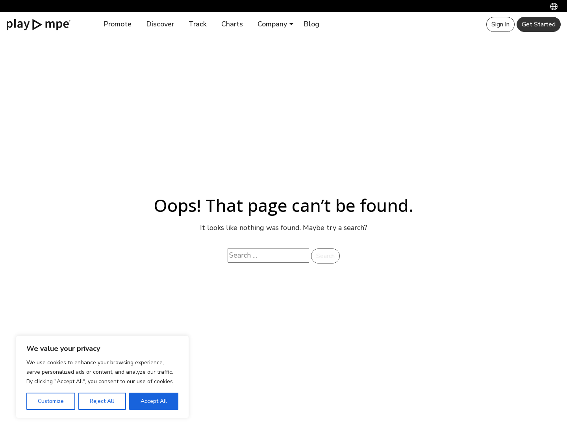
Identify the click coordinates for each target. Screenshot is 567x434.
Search (325, 256)
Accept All (154, 401)
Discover (160, 24)
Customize (51, 401)
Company (272, 24)
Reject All (102, 401)
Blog (311, 24)
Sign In (500, 24)
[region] (102, 377)
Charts (232, 24)
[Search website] (268, 255)
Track (198, 24)
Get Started (539, 24)
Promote (118, 24)
